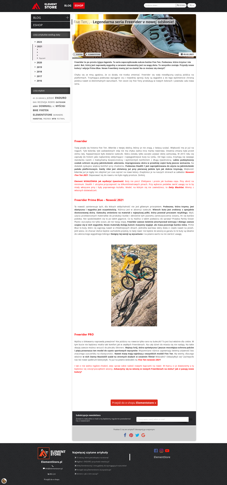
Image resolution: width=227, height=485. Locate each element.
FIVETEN (79, 54)
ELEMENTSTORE (93, 54)
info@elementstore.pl (54, 468)
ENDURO (60, 98)
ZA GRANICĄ (41, 98)
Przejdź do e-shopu (134, 402)
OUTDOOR (60, 102)
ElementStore (162, 457)
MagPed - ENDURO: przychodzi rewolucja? (91, 461)
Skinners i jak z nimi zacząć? (86, 474)
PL (192, 5)
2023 (39, 41)
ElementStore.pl (51, 462)
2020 (39, 62)
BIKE (35, 110)
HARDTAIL (37, 118)
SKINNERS (58, 114)
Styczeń (42, 58)
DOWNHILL (45, 106)
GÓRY (35, 106)
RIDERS (51, 102)
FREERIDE (47, 119)
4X (34, 98)
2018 (39, 71)
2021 (39, 46)
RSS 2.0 (51, 474)
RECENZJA (42, 102)
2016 (39, 80)
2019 (39, 67)
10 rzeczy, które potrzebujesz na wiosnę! (91, 457)
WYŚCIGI (60, 106)
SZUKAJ (181, 5)
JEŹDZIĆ (50, 98)
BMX (35, 102)
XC (54, 106)
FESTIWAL (61, 119)
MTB (54, 118)
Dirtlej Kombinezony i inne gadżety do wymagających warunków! (100, 465)
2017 (39, 76)
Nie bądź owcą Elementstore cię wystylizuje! (92, 469)
